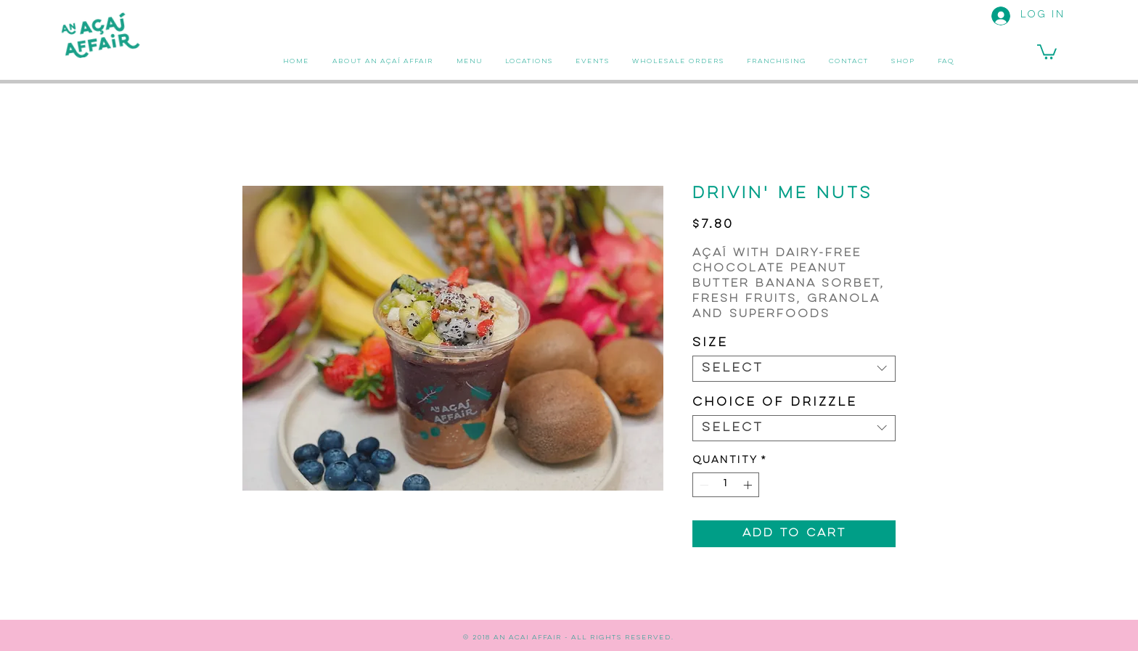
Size (710, 343)
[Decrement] (703, 484)
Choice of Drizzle (774, 402)
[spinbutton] (726, 484)
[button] (1047, 51)
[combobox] (794, 369)
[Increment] (749, 484)
